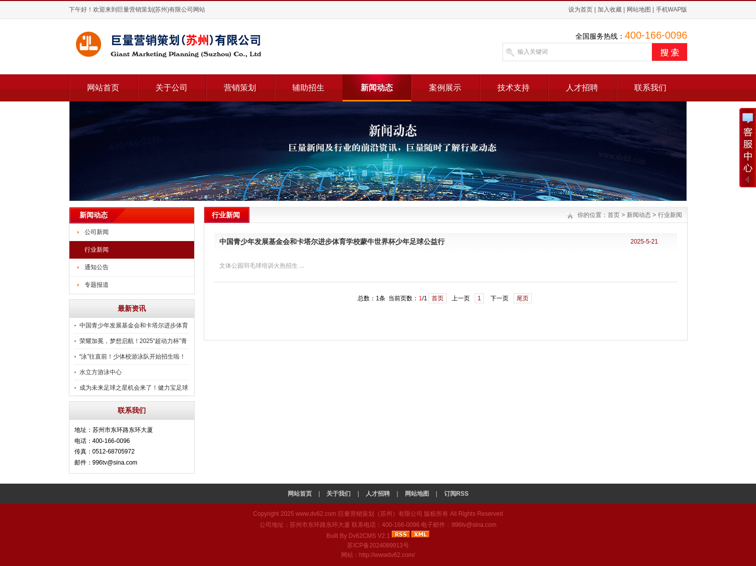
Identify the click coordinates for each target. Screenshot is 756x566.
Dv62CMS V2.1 (369, 535)
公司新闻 (97, 232)
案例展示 (445, 87)
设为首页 (580, 9)
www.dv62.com (316, 513)
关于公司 (171, 87)
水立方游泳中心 (100, 372)
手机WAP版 (672, 9)
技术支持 (513, 87)
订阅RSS (456, 493)
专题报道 (97, 284)
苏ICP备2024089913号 (378, 545)
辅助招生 (308, 87)
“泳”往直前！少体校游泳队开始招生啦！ (132, 356)
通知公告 (97, 267)
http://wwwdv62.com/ (387, 554)
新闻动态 (377, 87)
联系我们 (650, 87)
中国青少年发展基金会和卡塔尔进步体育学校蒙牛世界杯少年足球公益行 (332, 242)
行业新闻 (97, 249)
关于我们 (338, 493)
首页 (614, 214)
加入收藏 (610, 9)
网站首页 (103, 87)
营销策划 (240, 87)
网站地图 (639, 9)
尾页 (523, 298)
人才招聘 (582, 87)
